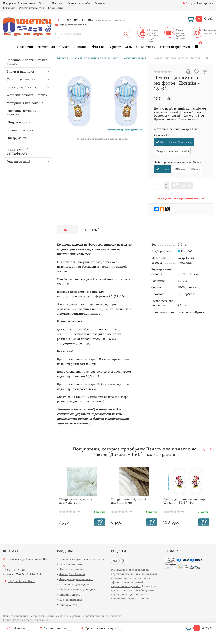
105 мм (180, 169)
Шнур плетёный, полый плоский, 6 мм (128, 501)
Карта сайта (56, 8)
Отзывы (100, 3)
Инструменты (17, 137)
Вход (187, 3)
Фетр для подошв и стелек (27, 94)
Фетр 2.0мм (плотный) (172, 151)
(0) (69, 512)
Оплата (43, 3)
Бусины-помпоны (20, 130)
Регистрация (205, 3)
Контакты (9, 8)
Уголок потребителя (31, 8)
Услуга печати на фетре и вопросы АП (27, 620)
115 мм (196, 169)
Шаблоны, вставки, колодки (21, 112)
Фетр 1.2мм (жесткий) (176, 142)
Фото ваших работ (79, 3)
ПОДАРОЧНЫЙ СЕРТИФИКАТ (18, 151)
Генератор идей (18, 161)
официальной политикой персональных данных (127, 584)
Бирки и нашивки (20, 71)
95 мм (165, 169)
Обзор (67, 229)
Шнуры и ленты (19, 122)
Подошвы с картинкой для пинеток (27, 61)
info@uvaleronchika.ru (73, 24)
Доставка (58, 3)
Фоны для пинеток (21, 79)
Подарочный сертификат (19, 3)
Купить (185, 185)
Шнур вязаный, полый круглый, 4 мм (75, 501)
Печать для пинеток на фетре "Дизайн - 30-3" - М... (185, 501)
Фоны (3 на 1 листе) (22, 87)
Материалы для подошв (25, 102)
